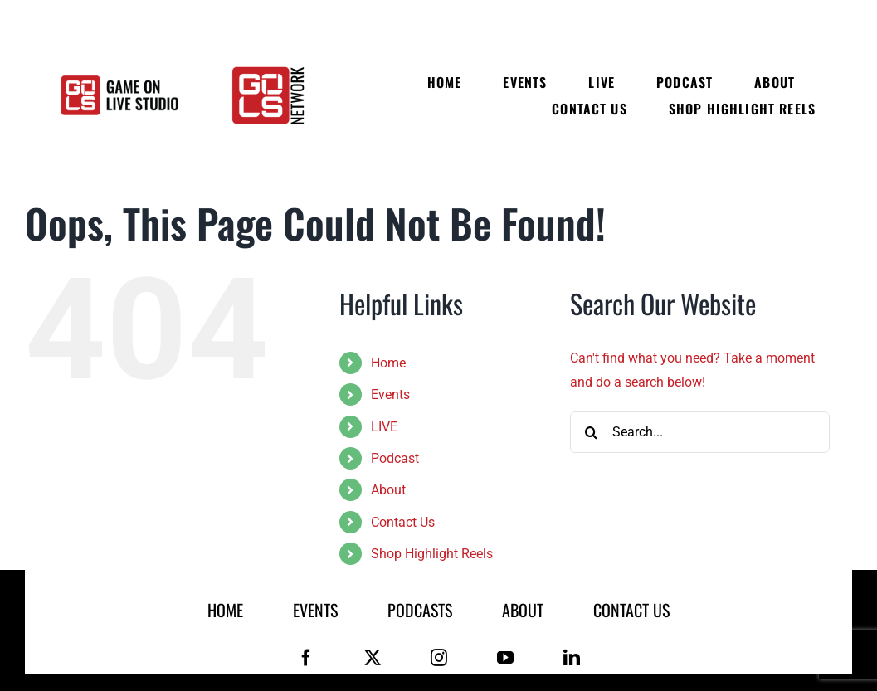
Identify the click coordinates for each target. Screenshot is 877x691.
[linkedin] (571, 657)
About (388, 490)
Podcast (395, 458)
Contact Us (403, 522)
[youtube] (505, 657)
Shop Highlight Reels (432, 554)
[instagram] (439, 657)
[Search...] (699, 432)
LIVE (384, 427)
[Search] (590, 432)
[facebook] (306, 657)
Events (390, 394)
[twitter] (372, 657)
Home (388, 363)
